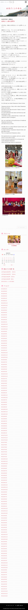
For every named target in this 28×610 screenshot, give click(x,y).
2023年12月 (5, 324)
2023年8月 (4, 333)
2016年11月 (5, 461)
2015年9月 (4, 492)
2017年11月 (5, 437)
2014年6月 (4, 522)
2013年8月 (4, 543)
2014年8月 (4, 518)
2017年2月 (4, 454)
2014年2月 (4, 532)
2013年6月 (4, 548)
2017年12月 (5, 435)
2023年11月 (5, 326)
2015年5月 (4, 501)
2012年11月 (5, 565)
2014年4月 (4, 527)
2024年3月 (4, 317)
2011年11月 (5, 593)
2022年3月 (4, 371)
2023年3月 (4, 345)
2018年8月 (4, 418)
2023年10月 (5, 329)
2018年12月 (5, 409)
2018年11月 (5, 411)
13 (10, 259)
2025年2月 (4, 298)
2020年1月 (4, 392)
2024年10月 (5, 305)
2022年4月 (4, 369)
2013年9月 (4, 541)
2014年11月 (5, 510)
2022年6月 (4, 364)
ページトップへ (22, 227)
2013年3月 (4, 555)
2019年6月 (4, 402)
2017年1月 (4, 456)
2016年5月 (4, 475)
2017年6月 (4, 444)
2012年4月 (4, 581)
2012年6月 (4, 577)
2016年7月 (4, 470)
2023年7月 (4, 336)
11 (6, 259)
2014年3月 (4, 529)
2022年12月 (5, 352)
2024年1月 (4, 322)
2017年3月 (4, 451)
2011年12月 (5, 591)
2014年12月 (5, 508)
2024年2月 (4, 319)
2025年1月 (4, 300)
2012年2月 (4, 586)
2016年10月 (5, 463)
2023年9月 (4, 331)
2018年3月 (4, 428)
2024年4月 (4, 314)
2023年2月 (4, 347)
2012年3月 (4, 584)
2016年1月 (4, 482)
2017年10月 (5, 440)
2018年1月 (4, 433)
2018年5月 (4, 425)
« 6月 (4, 265)
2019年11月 (5, 395)
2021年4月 (4, 385)
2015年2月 (4, 503)
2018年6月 (4, 423)
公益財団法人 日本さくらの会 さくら (14, 2)
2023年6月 (4, 338)
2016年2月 (4, 480)
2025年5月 (4, 293)
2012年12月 (5, 562)
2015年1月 (4, 506)
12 (8, 259)
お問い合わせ (19, 605)
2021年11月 (5, 376)
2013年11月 (5, 536)
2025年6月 (4, 291)
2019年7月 (4, 399)
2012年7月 (4, 574)
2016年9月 (4, 466)
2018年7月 (4, 421)
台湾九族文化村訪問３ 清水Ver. (8, 272)
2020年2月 (4, 390)
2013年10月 (5, 539)
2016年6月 (4, 473)
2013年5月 (4, 551)
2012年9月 (4, 569)
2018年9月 (4, 416)
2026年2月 (4, 288)
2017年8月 (4, 442)
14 (11, 259)
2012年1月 (4, 588)
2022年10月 (5, 357)
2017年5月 (4, 447)
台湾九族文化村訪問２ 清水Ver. (8, 274)
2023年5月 (4, 340)
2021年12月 (5, 373)
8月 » (12, 265)
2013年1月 (4, 560)
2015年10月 (5, 489)
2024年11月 (5, 303)
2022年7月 (4, 362)
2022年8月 (4, 359)
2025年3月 (4, 296)
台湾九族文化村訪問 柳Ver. (7, 279)
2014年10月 (5, 513)
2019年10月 (5, 397)
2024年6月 (4, 310)
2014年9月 (4, 515)
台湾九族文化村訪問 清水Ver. (8, 276)
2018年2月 (4, 430)
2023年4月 (4, 343)
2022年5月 (4, 366)
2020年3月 (4, 388)
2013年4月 (4, 553)
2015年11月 (5, 487)
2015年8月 (4, 494)
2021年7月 (4, 378)
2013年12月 (5, 534)
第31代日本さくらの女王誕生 (7, 281)
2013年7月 (4, 546)
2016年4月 (4, 477)
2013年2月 (4, 558)
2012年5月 (4, 579)
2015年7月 (4, 496)
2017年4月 (4, 449)
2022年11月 (5, 355)
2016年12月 (5, 459)
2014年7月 (4, 520)
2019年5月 (4, 404)
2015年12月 (5, 485)
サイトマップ (10, 605)
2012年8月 (4, 572)
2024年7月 (4, 307)
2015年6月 (4, 499)
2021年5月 (4, 383)
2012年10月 (5, 567)
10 (4, 259)
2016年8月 (4, 468)
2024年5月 (4, 312)
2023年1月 (4, 350)
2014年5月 (4, 525)
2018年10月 (5, 414)
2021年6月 (4, 381)
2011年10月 (5, 595)
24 (4, 262)
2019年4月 (4, 407)
